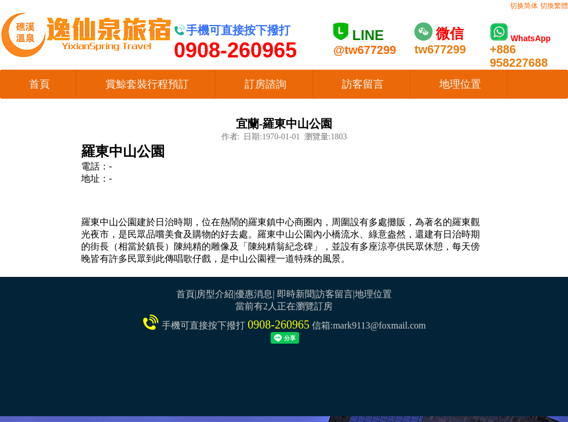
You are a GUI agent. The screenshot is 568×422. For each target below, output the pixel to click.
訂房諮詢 (265, 84)
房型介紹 (215, 294)
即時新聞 (295, 294)
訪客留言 (363, 84)
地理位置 (460, 84)
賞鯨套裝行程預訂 (147, 84)
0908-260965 (278, 324)
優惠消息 (253, 294)
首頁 (39, 84)
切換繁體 (554, 6)
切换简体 (524, 6)
